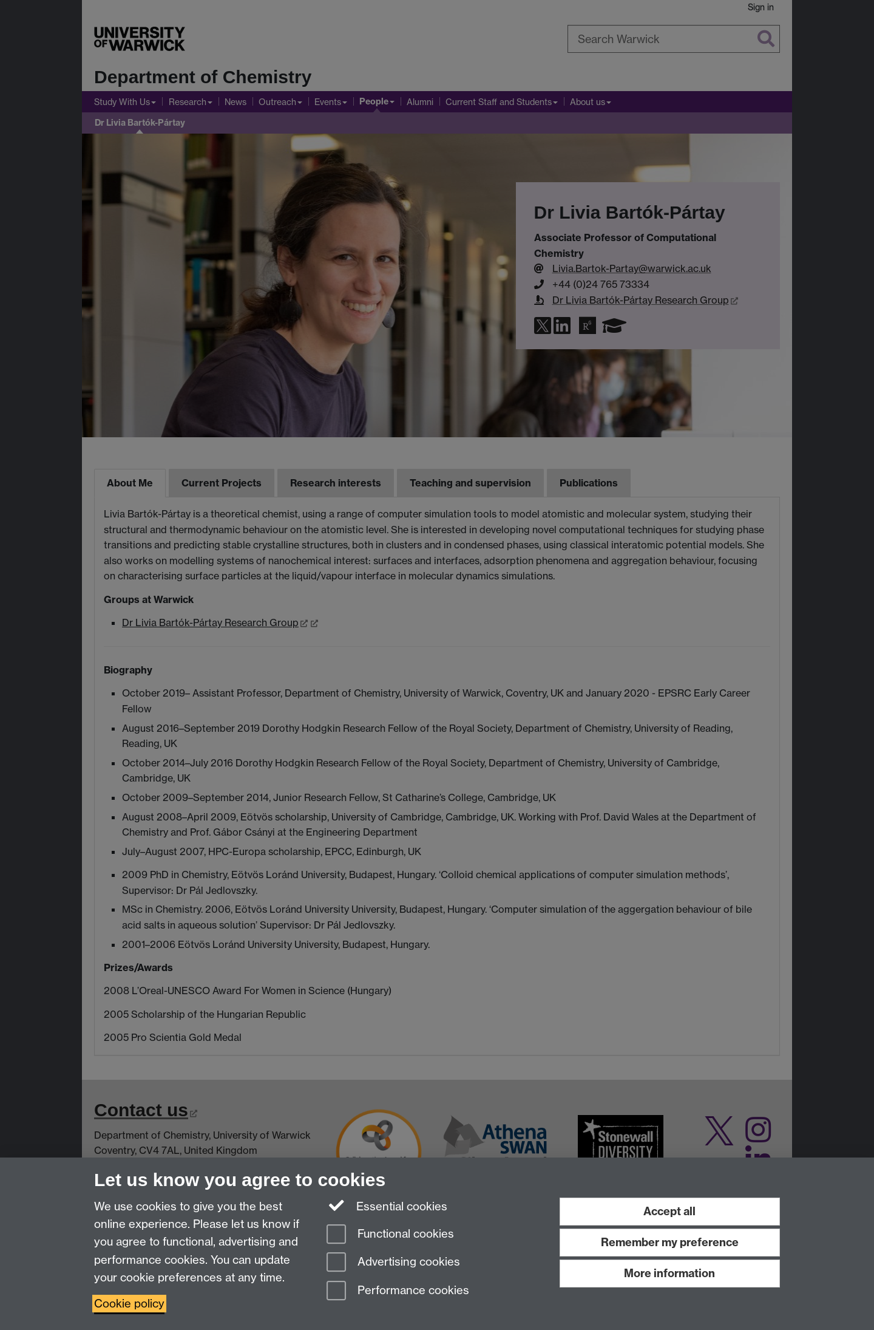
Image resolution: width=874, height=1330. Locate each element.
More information (669, 1273)
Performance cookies (398, 1291)
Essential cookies (387, 1205)
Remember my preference (670, 1242)
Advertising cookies (393, 1263)
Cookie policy (129, 1304)
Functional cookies (390, 1235)
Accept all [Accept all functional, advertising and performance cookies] (669, 1211)
